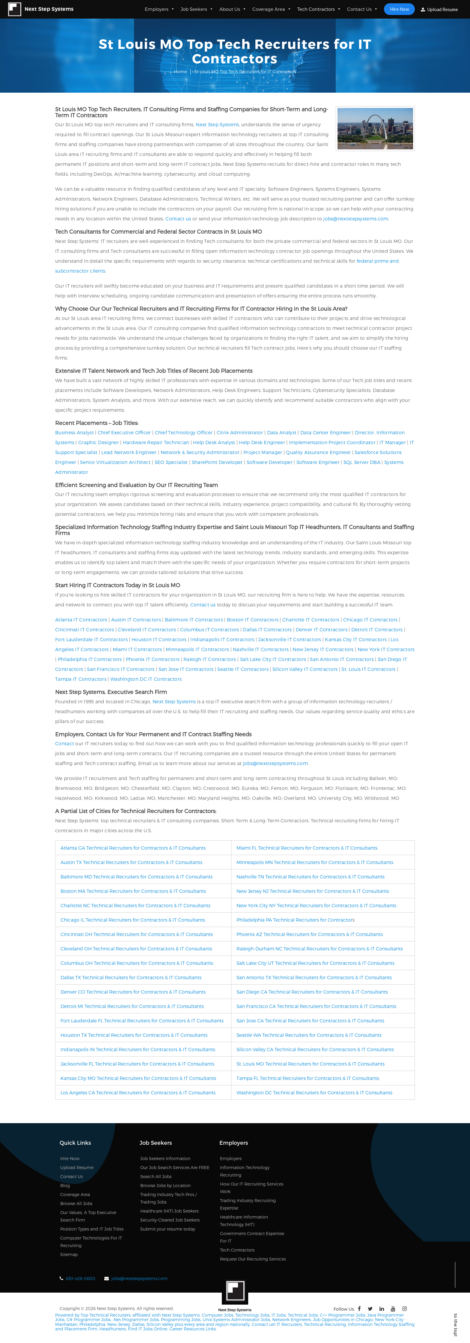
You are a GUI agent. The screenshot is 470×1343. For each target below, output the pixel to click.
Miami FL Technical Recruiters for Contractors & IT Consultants (306, 848)
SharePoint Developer (217, 462)
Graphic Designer (98, 442)
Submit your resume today (167, 1228)
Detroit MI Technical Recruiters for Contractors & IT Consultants (132, 1006)
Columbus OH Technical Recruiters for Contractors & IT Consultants (137, 963)
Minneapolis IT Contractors (197, 649)
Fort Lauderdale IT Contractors (91, 639)
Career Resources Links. (192, 1328)
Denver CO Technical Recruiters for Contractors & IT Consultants (133, 992)
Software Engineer (318, 462)
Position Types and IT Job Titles (91, 1228)
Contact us (178, 218)
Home (180, 71)
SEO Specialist (171, 462)
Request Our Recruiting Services (253, 1258)
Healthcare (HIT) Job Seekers (169, 1210)
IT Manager (392, 442)
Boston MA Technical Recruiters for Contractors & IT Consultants (133, 891)
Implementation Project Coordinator (332, 442)
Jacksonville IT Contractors (289, 639)
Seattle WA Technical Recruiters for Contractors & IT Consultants (309, 1035)
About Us (232, 9)
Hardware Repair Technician (156, 442)
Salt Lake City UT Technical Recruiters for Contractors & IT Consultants (315, 963)
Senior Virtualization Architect (115, 462)
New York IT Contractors (386, 649)
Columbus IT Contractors (209, 629)
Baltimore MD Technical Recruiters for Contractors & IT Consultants (137, 876)
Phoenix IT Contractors (153, 659)
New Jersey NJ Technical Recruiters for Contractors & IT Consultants (312, 891)
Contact (64, 743)
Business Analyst (74, 432)
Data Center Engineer (325, 432)
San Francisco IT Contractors (120, 669)
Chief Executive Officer (124, 432)
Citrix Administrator (240, 432)
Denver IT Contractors (321, 629)
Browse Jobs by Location (165, 1185)
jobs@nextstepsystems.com (355, 218)
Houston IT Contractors (159, 639)
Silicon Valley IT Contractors (305, 669)
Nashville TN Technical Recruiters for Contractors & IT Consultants (310, 876)
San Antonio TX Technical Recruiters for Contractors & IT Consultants (314, 977)
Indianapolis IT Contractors (222, 639)
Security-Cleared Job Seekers (170, 1219)
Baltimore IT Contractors (194, 619)
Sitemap (69, 1254)
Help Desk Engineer (262, 442)
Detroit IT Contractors (377, 629)
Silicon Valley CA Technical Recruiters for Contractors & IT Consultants (315, 1049)
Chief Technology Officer (184, 432)
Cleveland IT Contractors (147, 629)
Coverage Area (271, 9)
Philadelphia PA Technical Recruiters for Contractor (294, 920)
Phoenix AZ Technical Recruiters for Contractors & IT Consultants (309, 934)
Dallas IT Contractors (267, 629)
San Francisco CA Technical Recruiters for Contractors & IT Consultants (316, 1006)
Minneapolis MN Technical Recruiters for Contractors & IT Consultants (314, 862)
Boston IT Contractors (252, 619)
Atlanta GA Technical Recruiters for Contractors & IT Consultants (133, 848)
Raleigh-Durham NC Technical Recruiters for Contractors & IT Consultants (319, 948)
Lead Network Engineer (128, 452)
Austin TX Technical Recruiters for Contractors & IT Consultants (131, 862)
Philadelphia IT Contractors (90, 659)
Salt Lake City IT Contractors (273, 659)
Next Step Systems (217, 124)
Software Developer (270, 462)
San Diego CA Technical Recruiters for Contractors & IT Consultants (312, 992)
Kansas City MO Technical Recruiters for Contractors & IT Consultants (138, 1078)
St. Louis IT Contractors (368, 669)
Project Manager (262, 452)
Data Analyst (282, 432)
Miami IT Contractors (137, 649)
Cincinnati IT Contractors (84, 629)
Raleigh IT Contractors (209, 659)
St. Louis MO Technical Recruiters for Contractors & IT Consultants (310, 1063)
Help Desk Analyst (214, 442)
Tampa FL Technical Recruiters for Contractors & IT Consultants (307, 1078)
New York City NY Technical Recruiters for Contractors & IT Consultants (316, 905)
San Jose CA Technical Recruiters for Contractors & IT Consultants (310, 1020)
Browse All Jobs (76, 1203)
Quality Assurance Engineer (318, 452)
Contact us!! (263, 1324)
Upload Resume (439, 9)
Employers (160, 9)
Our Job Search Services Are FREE (175, 1167)
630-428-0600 (80, 1278)
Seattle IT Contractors (243, 669)
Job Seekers (197, 9)
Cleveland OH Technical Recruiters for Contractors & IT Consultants (136, 948)
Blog (65, 1185)
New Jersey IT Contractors (323, 649)
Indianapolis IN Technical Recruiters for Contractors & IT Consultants (138, 1049)
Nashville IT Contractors (261, 649)
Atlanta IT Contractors (81, 619)
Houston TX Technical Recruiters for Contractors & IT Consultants (134, 1035)
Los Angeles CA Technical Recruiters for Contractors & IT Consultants (138, 1092)
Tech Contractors (319, 9)
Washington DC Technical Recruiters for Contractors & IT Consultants (314, 1092)
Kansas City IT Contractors (356, 639)
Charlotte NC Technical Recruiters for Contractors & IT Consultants (135, 905)
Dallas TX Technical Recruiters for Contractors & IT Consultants (131, 977)
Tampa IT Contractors (80, 679)
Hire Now (399, 9)
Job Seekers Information (165, 1158)
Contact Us (362, 9)
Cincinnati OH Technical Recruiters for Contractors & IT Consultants (137, 934)
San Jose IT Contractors (186, 669)
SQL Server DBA (362, 462)
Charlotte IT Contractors (310, 619)
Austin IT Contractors (136, 619)
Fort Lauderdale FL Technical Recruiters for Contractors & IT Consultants (142, 1020)
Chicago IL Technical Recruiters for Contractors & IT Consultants (133, 920)
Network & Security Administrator (200, 452)
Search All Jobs (155, 1176)
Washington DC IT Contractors (146, 679)
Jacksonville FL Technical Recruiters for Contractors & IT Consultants (137, 1063)
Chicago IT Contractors (370, 619)
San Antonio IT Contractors (342, 659)
